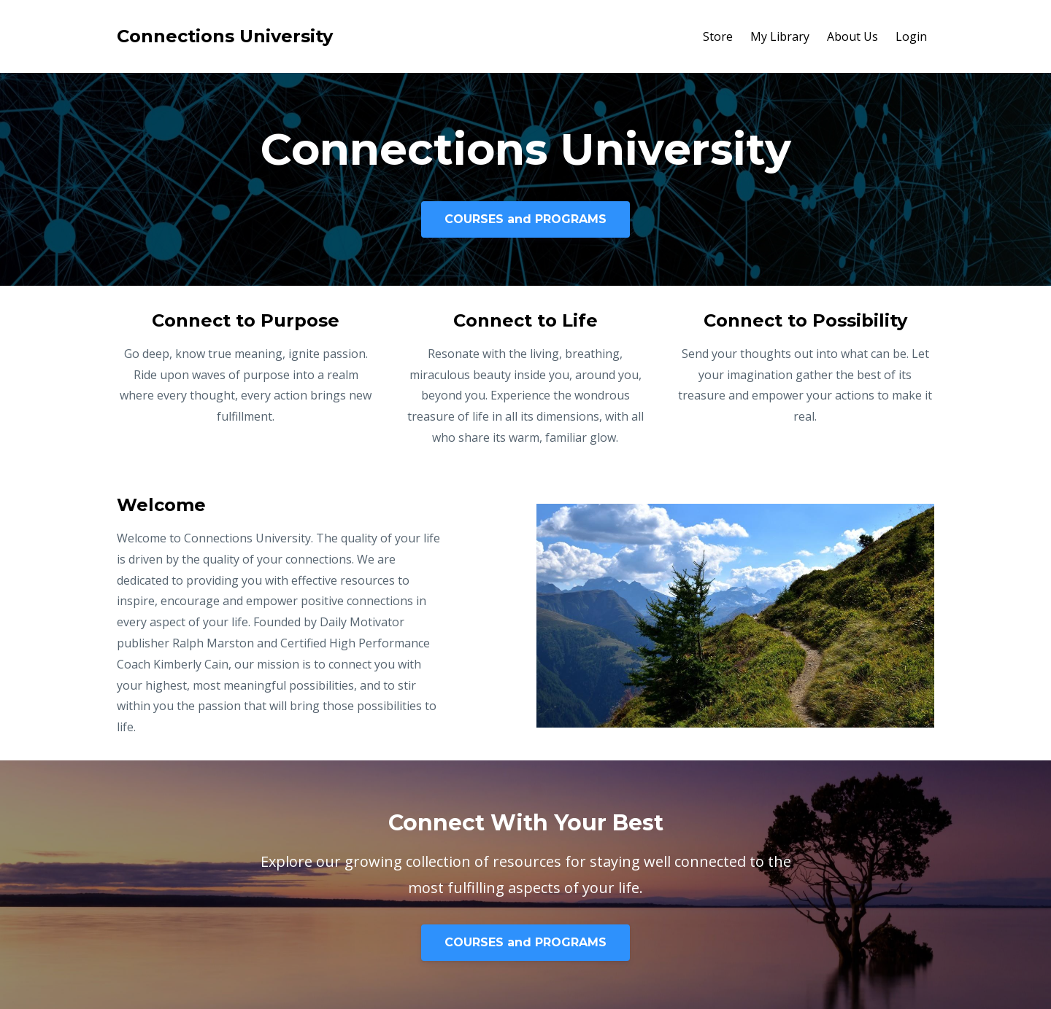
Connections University (225, 36)
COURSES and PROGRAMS (525, 219)
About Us (852, 36)
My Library (779, 36)
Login (911, 36)
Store (718, 36)
